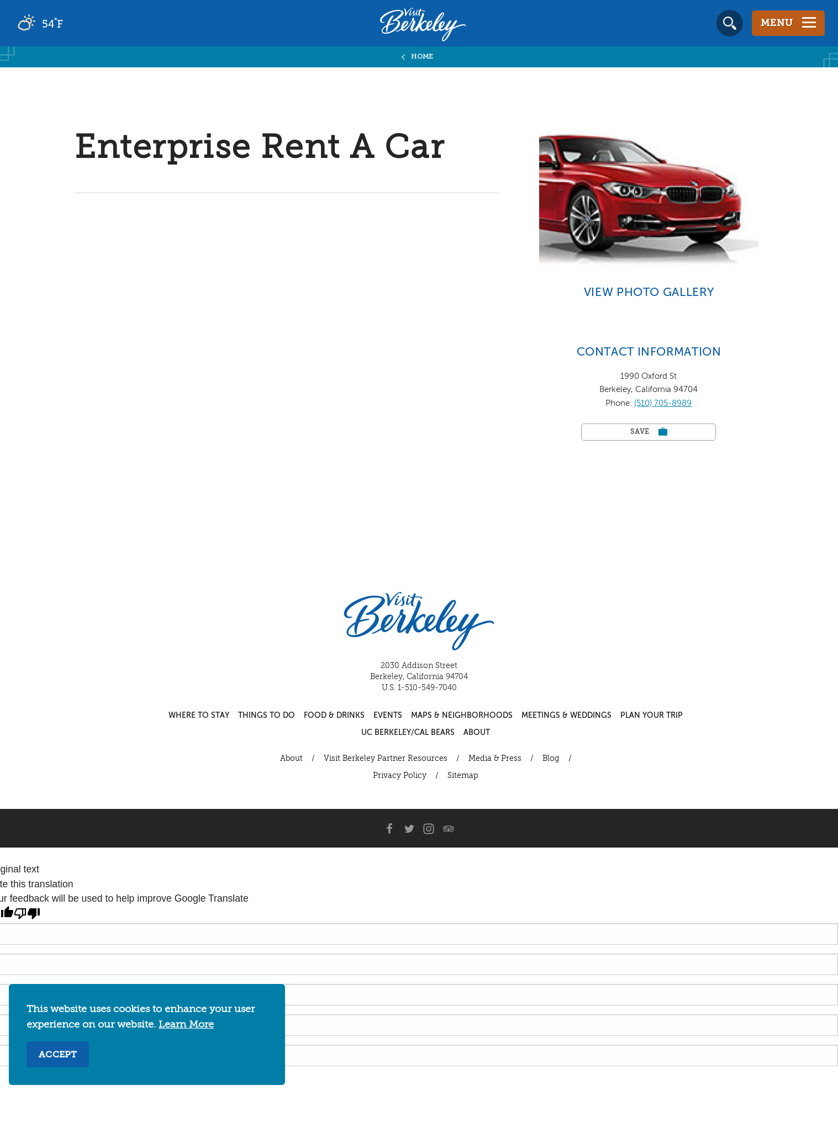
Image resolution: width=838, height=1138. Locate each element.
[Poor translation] (27, 914)
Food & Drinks (334, 715)
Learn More (186, 1025)
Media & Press (494, 759)
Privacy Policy (399, 776)
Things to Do (266, 715)
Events (387, 715)
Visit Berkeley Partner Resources (385, 759)
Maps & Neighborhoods (462, 715)
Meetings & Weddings (566, 715)
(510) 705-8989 (663, 403)
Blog (551, 759)
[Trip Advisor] (448, 828)
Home (422, 57)
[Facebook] (389, 828)
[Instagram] (428, 828)
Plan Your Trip (651, 715)
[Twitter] (409, 828)
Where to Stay (198, 715)
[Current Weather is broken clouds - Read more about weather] (71, 23)
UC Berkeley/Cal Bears (408, 733)
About (476, 733)
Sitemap (462, 776)
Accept (58, 1055)
